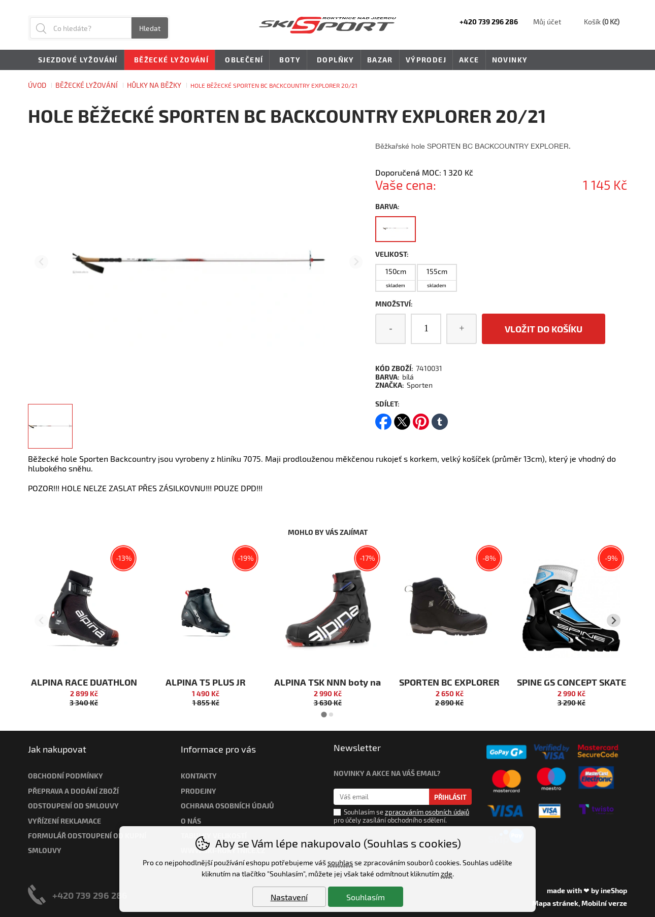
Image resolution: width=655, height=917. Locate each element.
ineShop (614, 890)
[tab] (323, 714)
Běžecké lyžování (86, 85)
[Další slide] (356, 262)
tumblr (440, 418)
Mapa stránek (555, 903)
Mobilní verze (604, 903)
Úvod (37, 85)
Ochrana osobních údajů (227, 805)
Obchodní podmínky (65, 775)
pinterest (421, 418)
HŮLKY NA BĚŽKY (154, 85)
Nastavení (289, 897)
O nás (191, 821)
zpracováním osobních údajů (427, 812)
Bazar (380, 59)
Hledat (149, 28)
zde (446, 873)
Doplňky (333, 60)
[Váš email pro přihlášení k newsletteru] (382, 797)
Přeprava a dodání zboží (73, 791)
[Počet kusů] (426, 329)
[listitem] (50, 426)
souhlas (340, 862)
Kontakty (199, 775)
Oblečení (242, 60)
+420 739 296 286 (89, 895)
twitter (402, 418)
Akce (469, 59)
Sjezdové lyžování (76, 60)
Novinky (510, 59)
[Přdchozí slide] (41, 262)
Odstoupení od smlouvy (73, 805)
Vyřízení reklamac (62, 821)
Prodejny (198, 791)
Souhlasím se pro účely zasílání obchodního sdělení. (401, 815)
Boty (288, 60)
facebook (383, 418)
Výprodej (426, 59)
